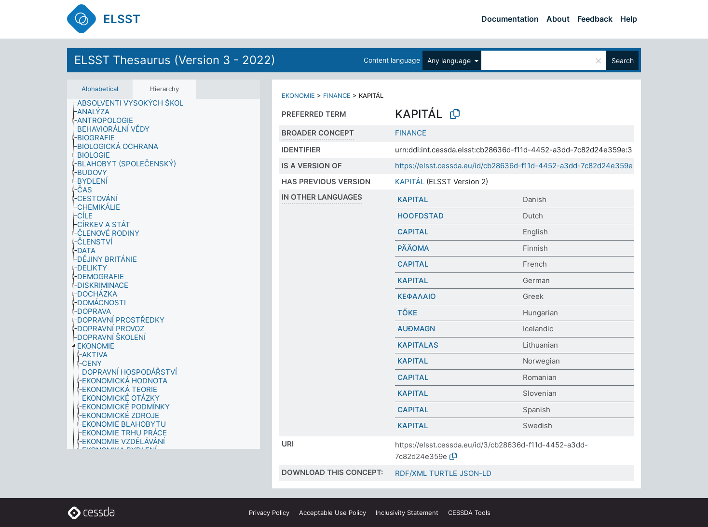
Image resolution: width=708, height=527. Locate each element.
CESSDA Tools (469, 512)
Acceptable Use (332, 512)
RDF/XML (411, 473)
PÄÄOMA (413, 248)
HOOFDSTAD (420, 215)
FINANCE (337, 95)
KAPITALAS (417, 345)
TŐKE (407, 312)
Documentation (510, 19)
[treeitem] (134, 103)
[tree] (163, 274)
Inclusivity (407, 512)
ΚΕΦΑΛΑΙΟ (416, 296)
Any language (450, 60)
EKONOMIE (298, 95)
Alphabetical (100, 89)
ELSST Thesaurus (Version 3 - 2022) (174, 60)
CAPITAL (412, 231)
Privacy (269, 512)
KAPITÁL (409, 181)
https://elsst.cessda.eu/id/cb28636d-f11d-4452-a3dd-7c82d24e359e (514, 165)
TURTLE (443, 473)
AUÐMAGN (416, 328)
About (558, 19)
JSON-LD (475, 473)
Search (623, 60)
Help (628, 19)
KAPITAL (412, 199)
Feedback (595, 19)
